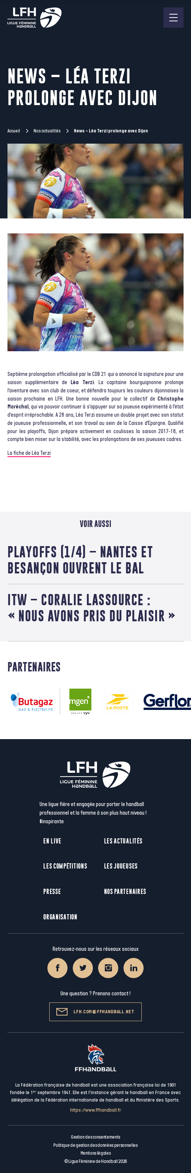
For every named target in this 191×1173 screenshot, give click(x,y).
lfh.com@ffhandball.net (95, 1011)
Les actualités (123, 841)
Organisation (60, 917)
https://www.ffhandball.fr (95, 1110)
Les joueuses (121, 866)
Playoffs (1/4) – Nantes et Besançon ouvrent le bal (80, 560)
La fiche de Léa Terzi (29, 453)
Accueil (13, 131)
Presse (52, 891)
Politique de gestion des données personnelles (95, 1145)
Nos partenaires (125, 891)
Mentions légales (96, 1153)
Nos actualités (47, 131)
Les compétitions (65, 866)
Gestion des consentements (95, 1137)
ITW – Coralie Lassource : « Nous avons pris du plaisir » (91, 608)
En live (52, 841)
